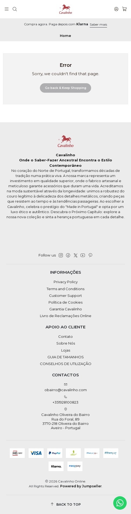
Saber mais (98, 24)
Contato (65, 336)
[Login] (116, 9)
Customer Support (65, 295)
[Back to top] (65, 504)
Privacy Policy (66, 282)
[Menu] (6, 9)
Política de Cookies (65, 302)
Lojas (65, 350)
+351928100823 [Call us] (65, 400)
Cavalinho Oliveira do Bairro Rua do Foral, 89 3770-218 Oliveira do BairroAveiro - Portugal (65, 419)
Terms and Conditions (65, 289)
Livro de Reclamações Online (65, 316)
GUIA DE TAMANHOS (65, 357)
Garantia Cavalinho (65, 309)
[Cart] (124, 9)
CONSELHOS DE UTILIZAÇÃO (65, 364)
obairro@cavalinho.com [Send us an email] (65, 387)
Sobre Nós (65, 343)
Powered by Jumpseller (81, 486)
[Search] (14, 9)
